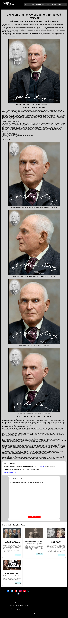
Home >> (3, 9)
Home (26, 4)
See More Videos (34, 516)
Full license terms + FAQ (10, 472)
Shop (48, 4)
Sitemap (60, 4)
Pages (32, 4)
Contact (54, 4)
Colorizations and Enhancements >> (13, 9)
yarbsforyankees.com (18, 608)
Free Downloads (40, 4)
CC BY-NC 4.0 (40, 466)
